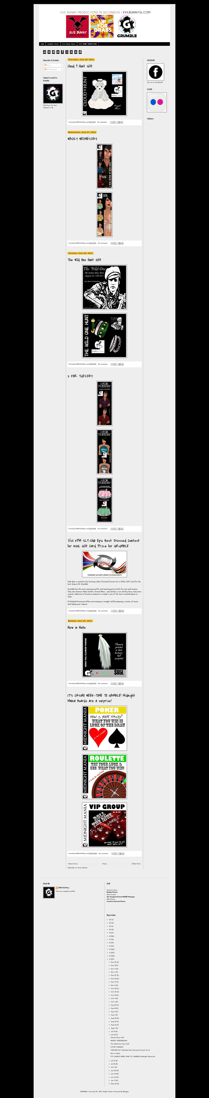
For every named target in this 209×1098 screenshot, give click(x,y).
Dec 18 (113, 965)
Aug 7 (113, 1028)
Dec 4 (113, 972)
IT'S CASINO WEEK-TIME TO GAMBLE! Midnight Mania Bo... (133, 1056)
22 (110, 923)
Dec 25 (114, 962)
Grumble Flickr (53, 44)
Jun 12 (113, 1077)
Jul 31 (113, 1031)
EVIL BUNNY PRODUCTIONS (88, 44)
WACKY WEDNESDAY (82, 139)
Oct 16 (113, 995)
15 (110, 946)
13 (110, 953)
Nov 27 (114, 975)
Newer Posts (72, 864)
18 (110, 936)
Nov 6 (113, 985)
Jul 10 (113, 1064)
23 (110, 920)
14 (110, 949)
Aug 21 (114, 1021)
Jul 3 (113, 1067)
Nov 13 (113, 982)
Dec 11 (113, 969)
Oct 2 (113, 1002)
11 (110, 959)
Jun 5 (113, 1080)
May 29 (114, 1084)
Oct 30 (114, 988)
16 (110, 943)
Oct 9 (113, 998)
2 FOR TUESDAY (80, 376)
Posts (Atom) (82, 868)
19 (110, 933)
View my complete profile (65, 891)
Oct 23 (114, 992)
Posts (48, 65)
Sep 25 (114, 1005)
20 (110, 929)
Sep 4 (113, 1015)
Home (42, 44)
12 (110, 956)
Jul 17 (113, 1061)
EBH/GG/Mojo (64, 888)
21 (110, 926)
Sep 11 (113, 1012)
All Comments (51, 69)
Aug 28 (114, 1018)
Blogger (126, 1091)
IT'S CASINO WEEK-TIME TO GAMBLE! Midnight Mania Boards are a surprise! (101, 698)
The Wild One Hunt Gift (84, 260)
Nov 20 (114, 979)
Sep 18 (113, 1008)
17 (110, 939)
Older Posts (136, 864)
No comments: (102, 122)
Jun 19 (113, 1074)
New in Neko (77, 627)
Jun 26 (113, 1070)
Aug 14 (114, 1025)
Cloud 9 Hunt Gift (80, 66)
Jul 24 (113, 1035)
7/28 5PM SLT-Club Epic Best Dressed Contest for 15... (131, 1050)
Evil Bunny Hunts (68, 44)
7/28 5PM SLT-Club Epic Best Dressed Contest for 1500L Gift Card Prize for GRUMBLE (104, 543)
